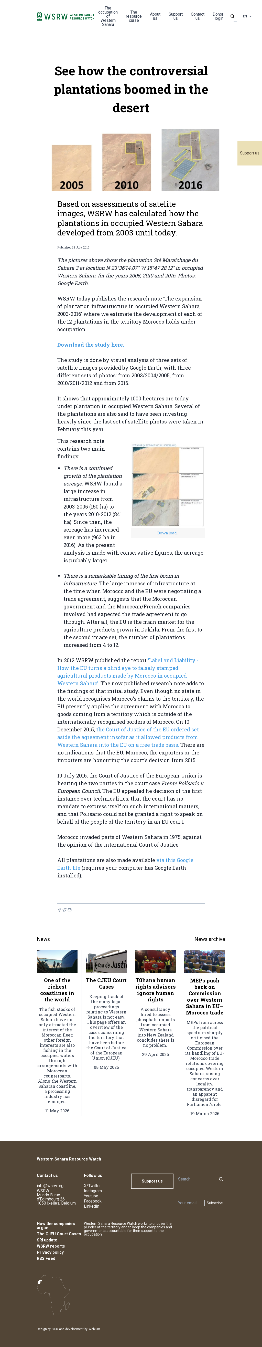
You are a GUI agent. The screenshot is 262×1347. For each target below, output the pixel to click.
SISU (55, 1329)
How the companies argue (56, 1225)
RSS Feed (46, 1258)
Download (167, 532)
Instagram (93, 1190)
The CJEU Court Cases (59, 1233)
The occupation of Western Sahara (108, 16)
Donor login (218, 16)
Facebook (93, 1201)
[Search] (196, 1179)
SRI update (47, 1240)
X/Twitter (92, 1185)
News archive (209, 939)
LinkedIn (91, 1206)
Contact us (197, 16)
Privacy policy (50, 1252)
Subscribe (215, 1203)
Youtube (91, 1196)
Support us (249, 153)
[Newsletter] (189, 1203)
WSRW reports (51, 1246)
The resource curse (134, 16)
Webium (94, 1329)
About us (155, 16)
